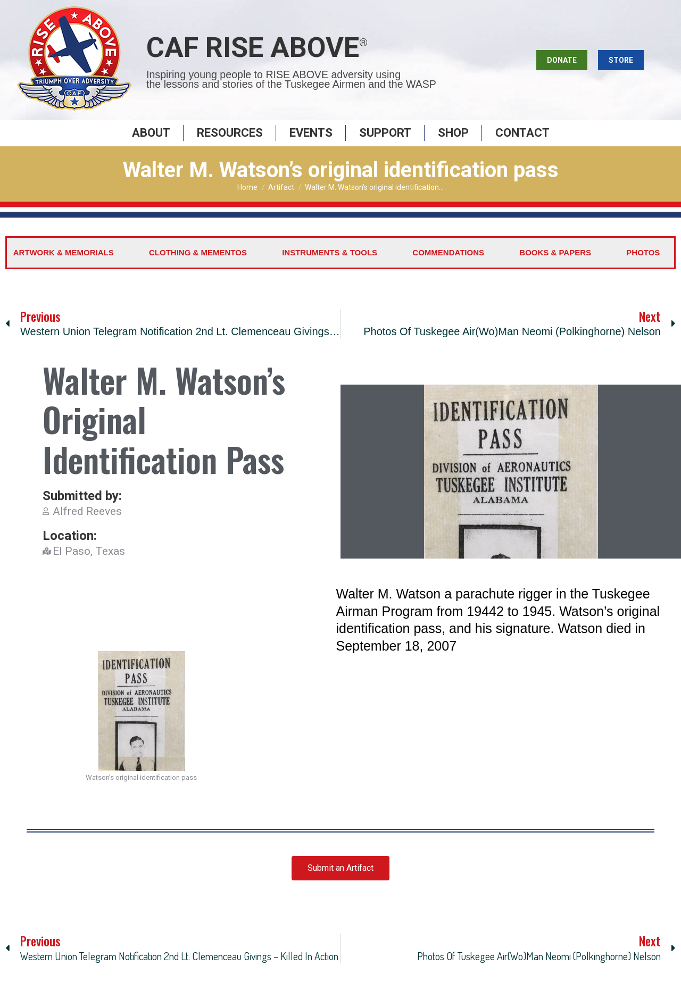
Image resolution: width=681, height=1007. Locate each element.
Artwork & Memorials (63, 265)
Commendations (448, 265)
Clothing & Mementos (198, 265)
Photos (643, 265)
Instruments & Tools (329, 265)
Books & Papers (555, 265)
